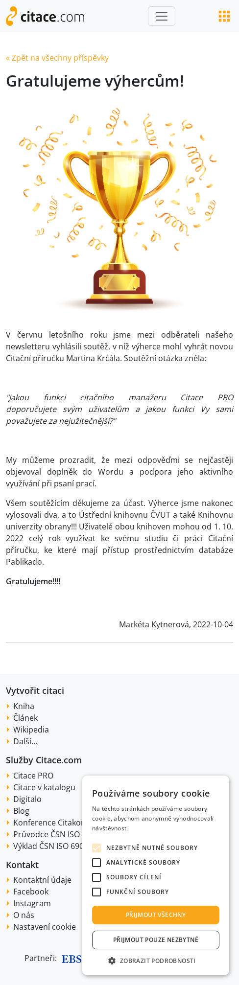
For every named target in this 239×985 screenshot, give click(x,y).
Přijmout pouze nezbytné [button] (155, 940)
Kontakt (22, 864)
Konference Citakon (49, 822)
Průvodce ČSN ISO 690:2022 (64, 834)
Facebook (30, 891)
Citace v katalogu (44, 787)
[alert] (155, 875)
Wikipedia (31, 729)
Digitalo (27, 799)
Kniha (23, 706)
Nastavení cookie (44, 926)
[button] (155, 960)
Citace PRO (33, 775)
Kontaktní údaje (42, 879)
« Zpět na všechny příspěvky (57, 57)
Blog (21, 810)
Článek (25, 717)
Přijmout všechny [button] (156, 915)
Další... (25, 741)
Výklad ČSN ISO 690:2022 (58, 846)
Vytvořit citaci (35, 690)
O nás (23, 915)
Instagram (32, 903)
